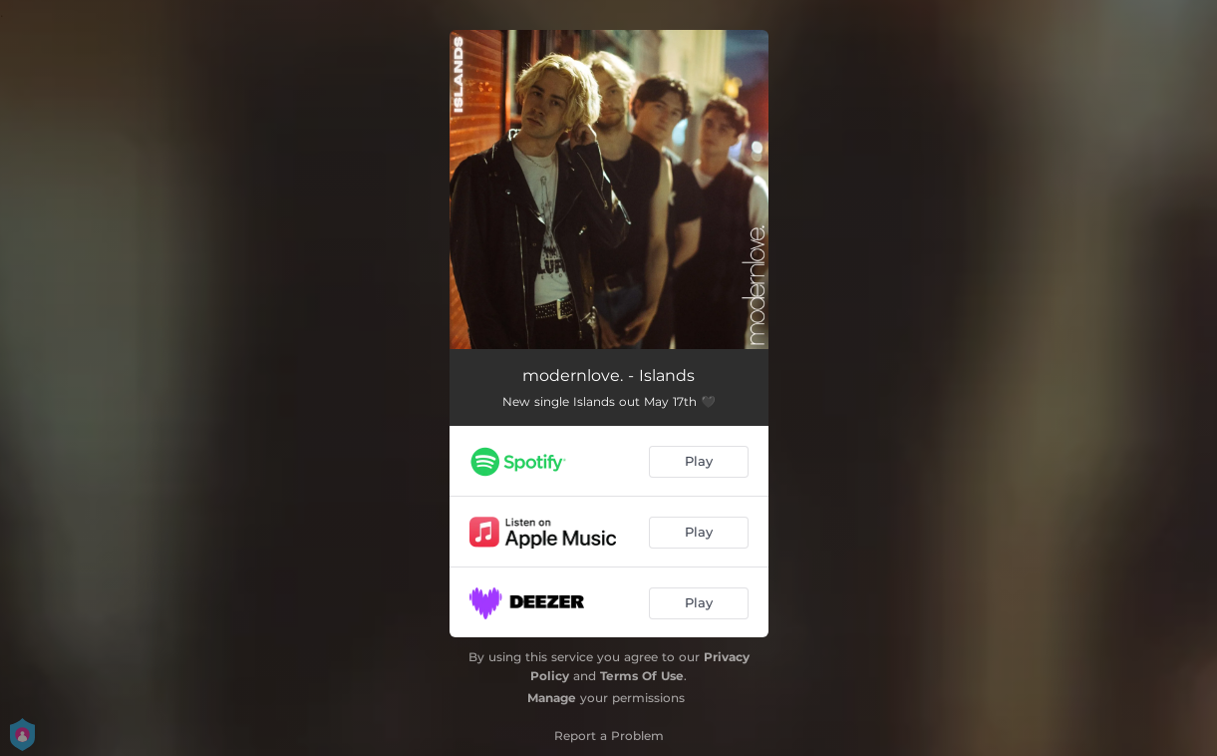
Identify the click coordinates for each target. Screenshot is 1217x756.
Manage (551, 697)
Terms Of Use (642, 675)
